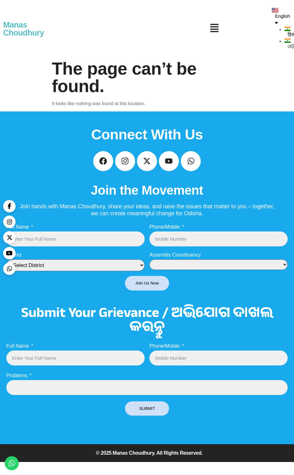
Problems (16, 387)
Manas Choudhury (23, 28)
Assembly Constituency (175, 266)
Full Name (17, 238)
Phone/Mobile (164, 238)
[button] (214, 29)
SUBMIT (147, 421)
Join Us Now (147, 295)
